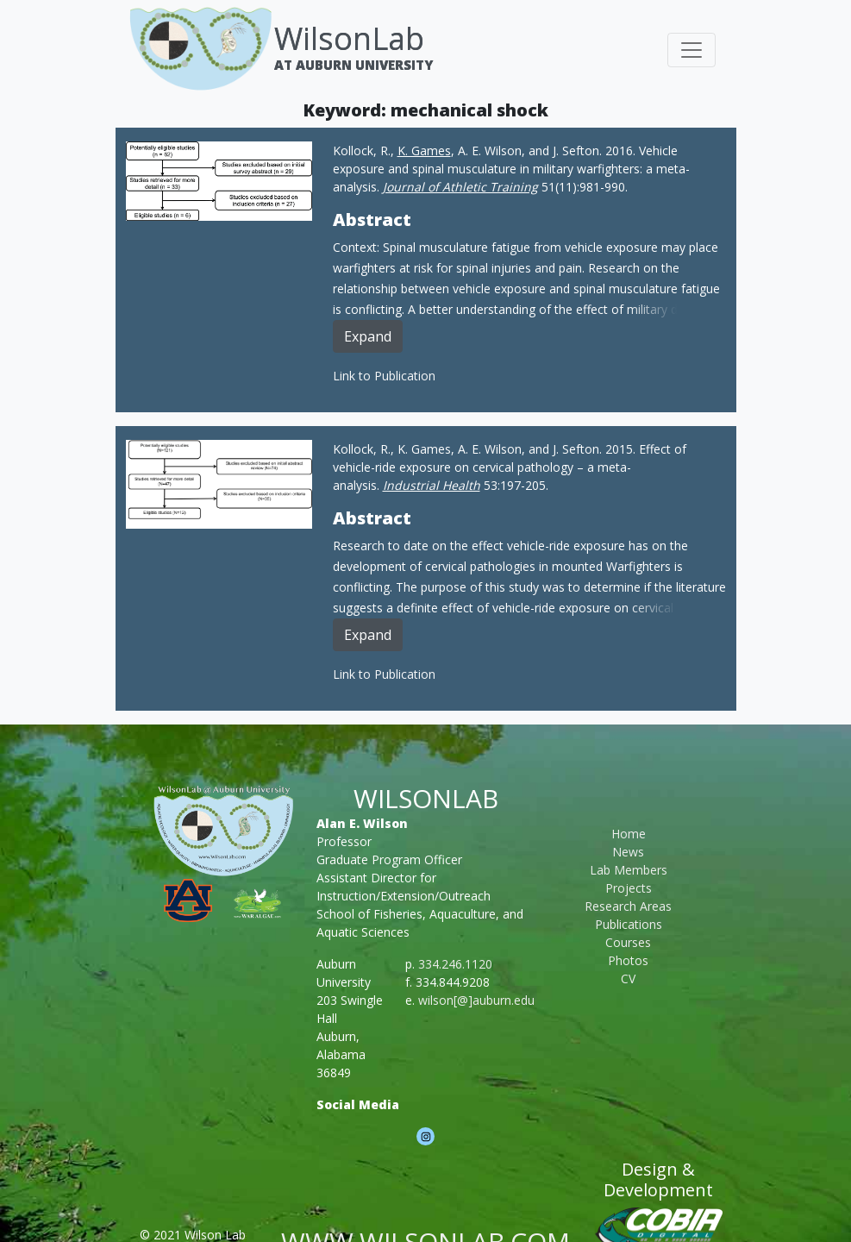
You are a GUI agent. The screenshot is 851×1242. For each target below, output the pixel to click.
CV (628, 978)
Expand (367, 336)
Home (628, 833)
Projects (628, 888)
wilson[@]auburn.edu (476, 1000)
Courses (628, 942)
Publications (628, 924)
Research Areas (628, 906)
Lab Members (628, 870)
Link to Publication (384, 375)
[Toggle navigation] (691, 50)
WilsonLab (349, 38)
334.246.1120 (455, 964)
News (628, 852)
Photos (628, 960)
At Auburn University (353, 64)
